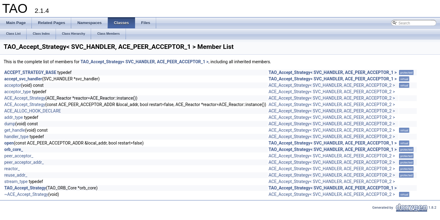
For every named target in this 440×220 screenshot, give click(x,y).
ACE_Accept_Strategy (24, 98)
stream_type (16, 181)
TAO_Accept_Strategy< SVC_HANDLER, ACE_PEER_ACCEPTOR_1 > (144, 61)
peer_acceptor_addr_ (24, 162)
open (9, 143)
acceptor (12, 85)
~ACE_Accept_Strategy (26, 194)
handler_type (16, 136)
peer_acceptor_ (18, 155)
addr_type (13, 117)
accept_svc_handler (23, 78)
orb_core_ (13, 149)
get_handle (14, 130)
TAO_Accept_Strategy (25, 187)
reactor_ (12, 168)
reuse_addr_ (15, 175)
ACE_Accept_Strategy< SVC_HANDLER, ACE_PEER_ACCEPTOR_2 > (332, 85)
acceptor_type (17, 91)
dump (9, 123)
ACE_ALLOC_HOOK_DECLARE (32, 110)
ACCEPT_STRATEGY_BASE (30, 72)
